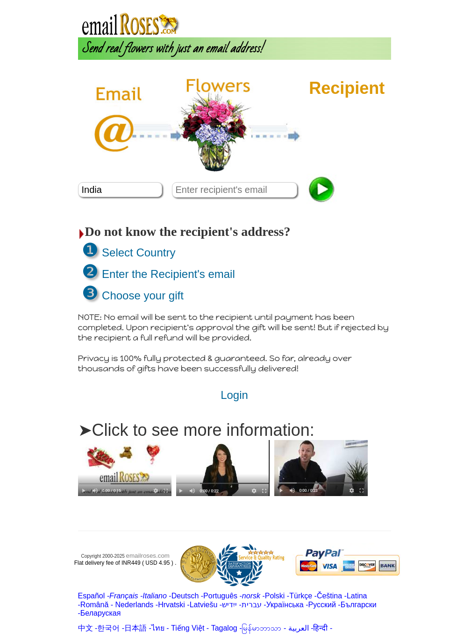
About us (297, 4)
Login (324, 4)
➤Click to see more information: (196, 430)
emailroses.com (148, 555)
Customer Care (364, 4)
